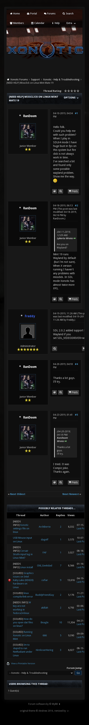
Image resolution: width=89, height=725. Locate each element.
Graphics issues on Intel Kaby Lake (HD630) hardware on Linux (23, 580)
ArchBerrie (45, 526)
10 (60, 622)
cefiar (44, 580)
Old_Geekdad (44, 565)
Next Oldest (17, 494)
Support (35, 79)
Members (17, 23)
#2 (76, 205)
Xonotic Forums (19, 79)
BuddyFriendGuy (44, 594)
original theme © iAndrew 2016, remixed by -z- (44, 710)
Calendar (37, 23)
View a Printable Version (23, 663)
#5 (76, 414)
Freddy (70, 320)
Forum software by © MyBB (43, 704)
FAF (45, 552)
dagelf (44, 539)
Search (67, 13)
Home (15, 13)
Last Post (82, 528)
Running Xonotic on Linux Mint (23, 635)
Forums (49, 13)
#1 (76, 113)
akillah (44, 607)
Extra (69, 23)
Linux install (26, 567)
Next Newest (70, 494)
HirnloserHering (44, 650)
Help (55, 23)
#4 (76, 364)
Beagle (44, 622)
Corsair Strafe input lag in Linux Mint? (23, 554)
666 (45, 635)
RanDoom (30, 116)
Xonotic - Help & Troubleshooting (61, 79)
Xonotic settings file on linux (21, 528)
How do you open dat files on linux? (23, 622)
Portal (32, 13)
